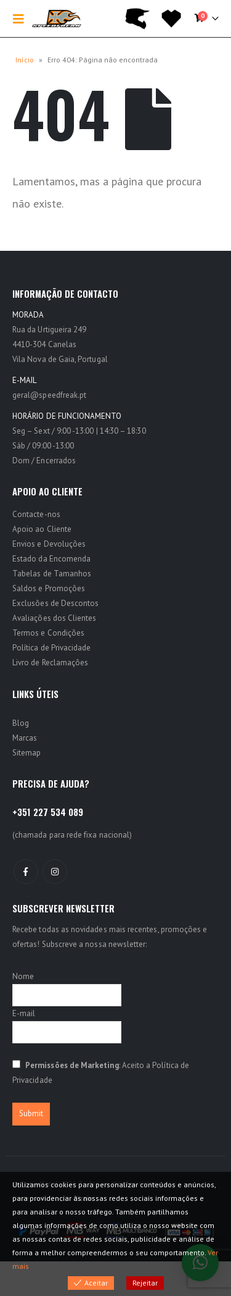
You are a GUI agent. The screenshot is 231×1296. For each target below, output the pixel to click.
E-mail (23, 1013)
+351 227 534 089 (47, 811)
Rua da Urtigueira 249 (49, 329)
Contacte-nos (36, 514)
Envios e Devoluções (49, 544)
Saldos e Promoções (48, 588)
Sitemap (26, 752)
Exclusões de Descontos (55, 603)
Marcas (24, 738)
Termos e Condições (48, 633)
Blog (20, 723)
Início (24, 59)
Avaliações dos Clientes (54, 618)
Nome (23, 976)
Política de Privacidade (51, 647)
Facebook (26, 871)
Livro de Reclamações (50, 662)
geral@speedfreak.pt (49, 395)
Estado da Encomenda (51, 558)
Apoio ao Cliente (41, 529)
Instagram (55, 871)
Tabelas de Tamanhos (51, 573)
